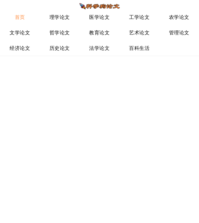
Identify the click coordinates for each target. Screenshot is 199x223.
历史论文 (60, 48)
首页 (20, 17)
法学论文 (99, 48)
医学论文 (99, 17)
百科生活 (139, 48)
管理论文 (179, 32)
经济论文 (20, 48)
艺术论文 (139, 32)
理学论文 (60, 17)
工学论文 (139, 17)
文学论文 (20, 32)
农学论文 (179, 17)
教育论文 (99, 32)
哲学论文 (60, 32)
